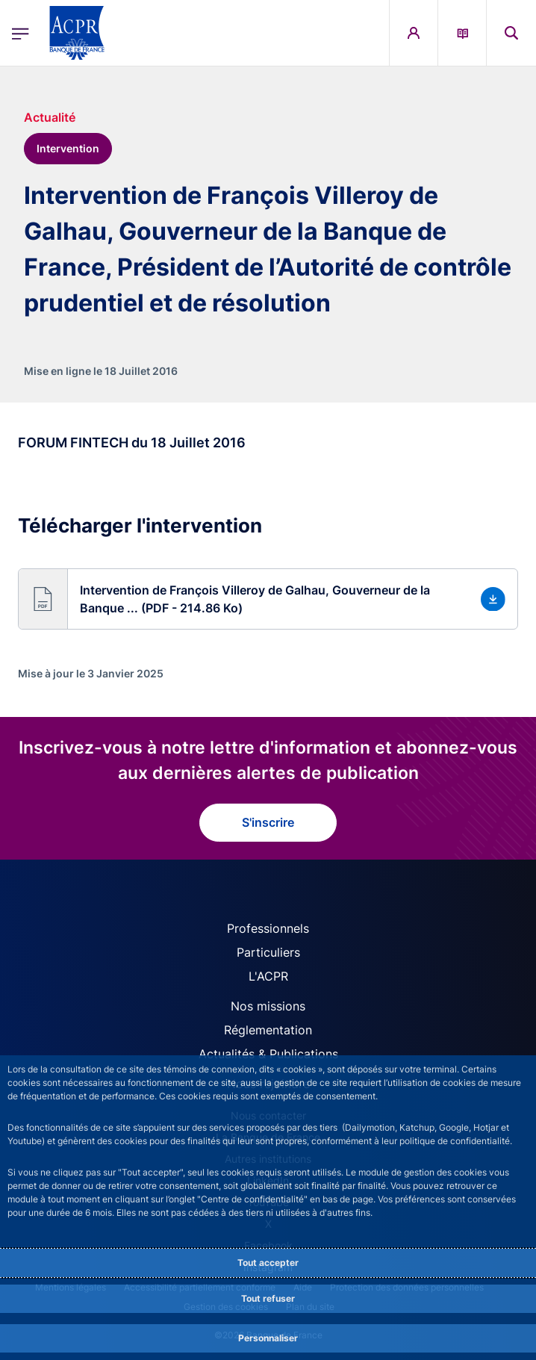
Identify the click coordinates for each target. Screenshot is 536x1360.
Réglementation (268, 1029)
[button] (268, 599)
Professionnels (268, 928)
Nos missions (268, 1006)
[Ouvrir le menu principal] (20, 33)
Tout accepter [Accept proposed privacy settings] (268, 1262)
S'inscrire (268, 822)
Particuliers (268, 952)
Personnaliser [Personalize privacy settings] (268, 1338)
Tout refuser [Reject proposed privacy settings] (268, 1298)
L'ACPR (268, 976)
